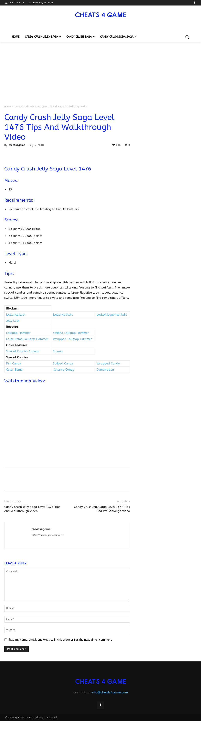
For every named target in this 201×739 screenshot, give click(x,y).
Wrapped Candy (108, 363)
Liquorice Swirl (63, 314)
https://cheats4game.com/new (47, 535)
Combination (105, 369)
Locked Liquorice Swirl (112, 314)
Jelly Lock (12, 320)
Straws (58, 351)
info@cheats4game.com (109, 692)
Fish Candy (13, 363)
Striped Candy (63, 363)
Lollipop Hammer (18, 333)
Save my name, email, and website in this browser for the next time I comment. (60, 639)
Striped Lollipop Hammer (71, 333)
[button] (187, 37)
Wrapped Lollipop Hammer (72, 339)
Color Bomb (14, 369)
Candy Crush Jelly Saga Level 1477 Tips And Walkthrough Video (102, 509)
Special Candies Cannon (22, 351)
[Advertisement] (100, 71)
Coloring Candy (63, 369)
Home (7, 106)
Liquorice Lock (15, 314)
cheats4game (16, 145)
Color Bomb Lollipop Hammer (27, 339)
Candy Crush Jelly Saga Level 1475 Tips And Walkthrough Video (32, 509)
